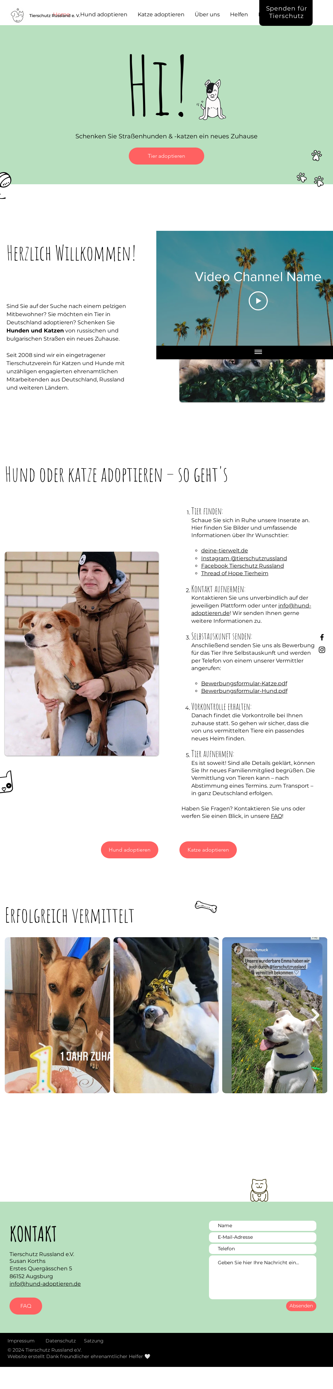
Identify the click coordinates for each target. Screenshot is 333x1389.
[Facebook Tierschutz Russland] (322, 637)
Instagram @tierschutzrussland (244, 558)
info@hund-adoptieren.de (45, 1284)
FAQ (276, 816)
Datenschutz (61, 1341)
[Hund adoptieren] (129, 849)
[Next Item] (315, 1015)
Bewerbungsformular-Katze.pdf (244, 683)
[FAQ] (26, 1306)
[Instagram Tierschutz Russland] (322, 650)
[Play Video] (258, 300)
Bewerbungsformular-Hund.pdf (244, 691)
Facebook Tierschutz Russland (242, 566)
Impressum (21, 1341)
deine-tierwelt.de (224, 550)
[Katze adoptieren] (208, 849)
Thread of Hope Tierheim (234, 573)
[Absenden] (301, 1306)
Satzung (94, 1341)
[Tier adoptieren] (166, 156)
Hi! (158, 84)
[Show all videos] (258, 352)
